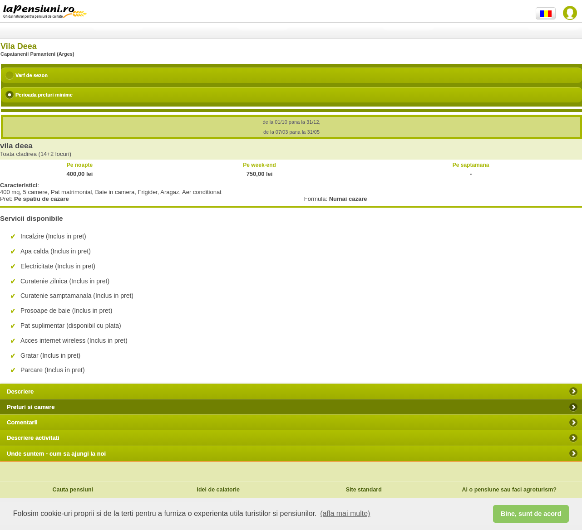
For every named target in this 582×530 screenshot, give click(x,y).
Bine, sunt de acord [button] (531, 513)
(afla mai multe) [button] (345, 513)
